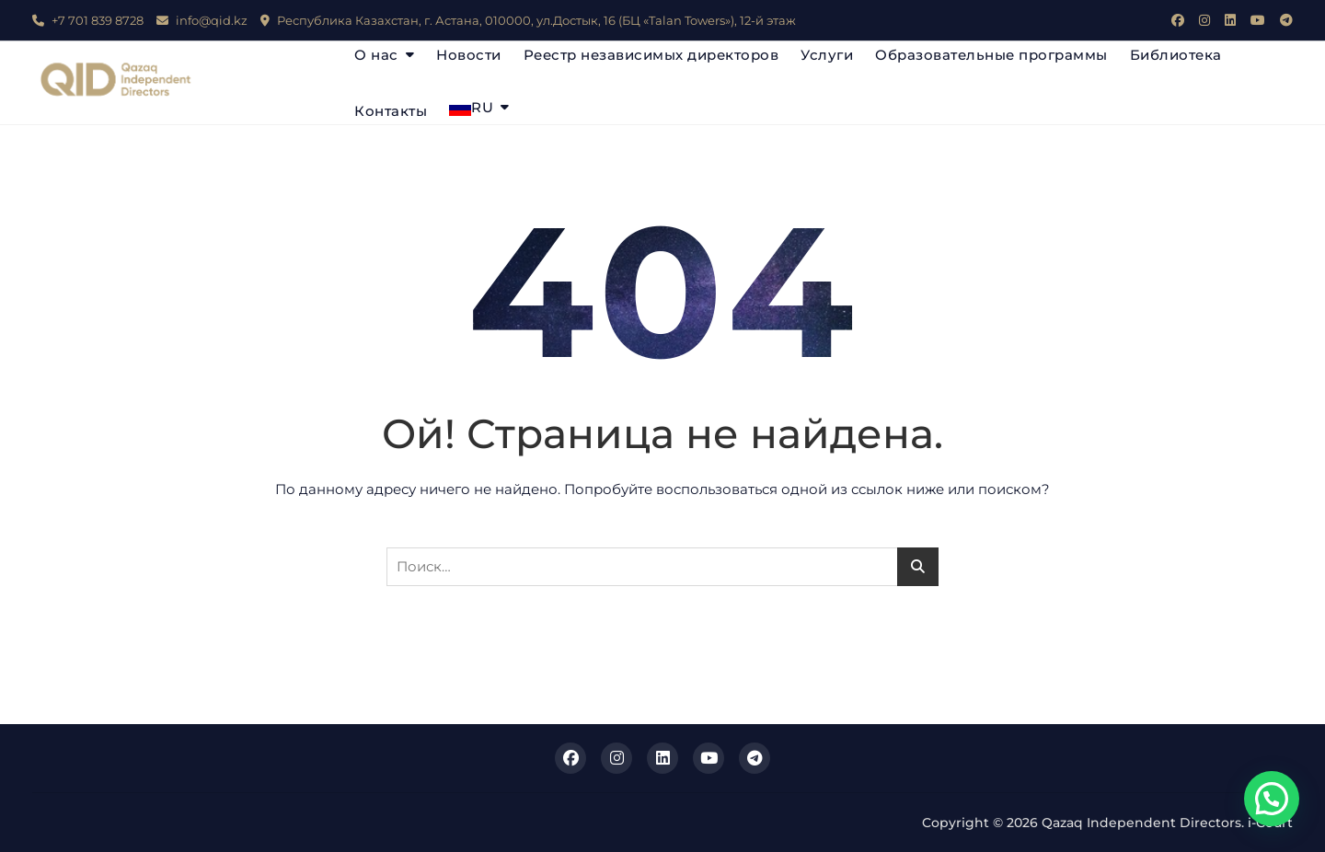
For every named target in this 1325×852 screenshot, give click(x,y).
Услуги (827, 54)
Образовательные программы (991, 54)
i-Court (1270, 822)
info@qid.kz (202, 20)
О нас (376, 54)
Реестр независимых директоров (651, 54)
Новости (468, 54)
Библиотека (1176, 54)
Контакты (390, 111)
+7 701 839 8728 (88, 20)
